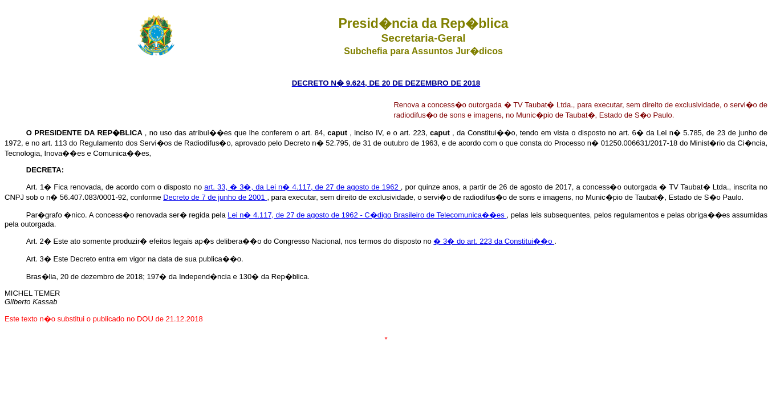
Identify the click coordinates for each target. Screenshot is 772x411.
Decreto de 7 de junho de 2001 (215, 197)
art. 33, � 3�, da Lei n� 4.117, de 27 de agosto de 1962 (302, 187)
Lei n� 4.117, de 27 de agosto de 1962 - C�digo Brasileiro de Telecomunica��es (366, 215)
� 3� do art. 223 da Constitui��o (493, 241)
